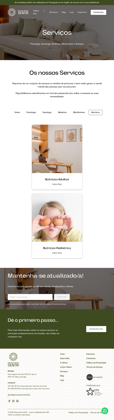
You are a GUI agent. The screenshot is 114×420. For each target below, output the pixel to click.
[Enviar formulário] (62, 297)
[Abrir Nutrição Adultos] (57, 149)
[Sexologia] (47, 112)
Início (62, 354)
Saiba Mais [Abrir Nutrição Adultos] (57, 184)
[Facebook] (9, 401)
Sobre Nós (64, 358)
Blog (64, 12)
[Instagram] (13, 401)
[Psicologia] (31, 112)
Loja (72, 12)
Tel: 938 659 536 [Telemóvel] (14, 389)
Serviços (53, 12)
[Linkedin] (17, 401)
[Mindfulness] (79, 112)
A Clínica (64, 363)
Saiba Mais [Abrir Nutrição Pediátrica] (57, 253)
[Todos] (17, 112)
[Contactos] (98, 12)
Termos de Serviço (59, 304)
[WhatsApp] (104, 410)
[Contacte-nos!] (96, 329)
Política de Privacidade (96, 363)
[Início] (18, 12)
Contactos (91, 358)
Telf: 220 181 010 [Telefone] (14, 386)
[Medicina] (62, 112)
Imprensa (82, 12)
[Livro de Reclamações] (94, 377)
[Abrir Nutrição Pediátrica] (57, 217)
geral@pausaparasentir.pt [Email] (19, 395)
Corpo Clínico (66, 367)
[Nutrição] (96, 112)
